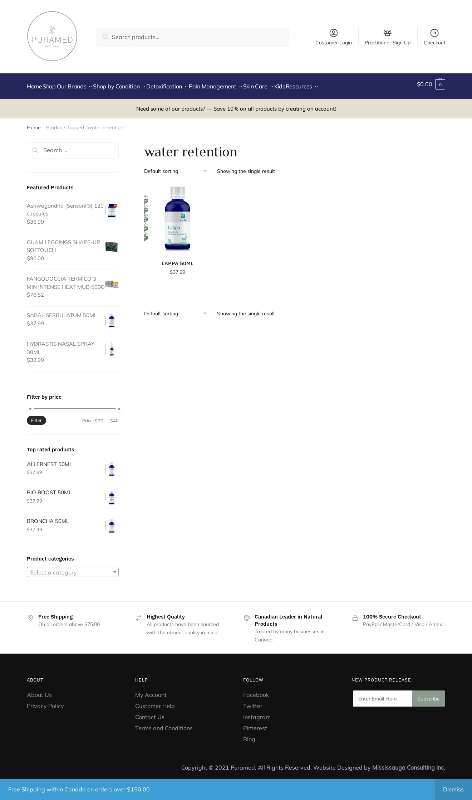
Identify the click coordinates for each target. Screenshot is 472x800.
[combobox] (73, 568)
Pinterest (256, 723)
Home (34, 123)
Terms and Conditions (164, 723)
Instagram (257, 712)
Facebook (256, 690)
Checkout (435, 37)
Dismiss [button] (453, 789)
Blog (249, 734)
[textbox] (72, 568)
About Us (39, 690)
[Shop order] (178, 167)
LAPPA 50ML (177, 259)
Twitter (252, 701)
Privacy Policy (45, 701)
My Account (151, 690)
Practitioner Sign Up (387, 42)
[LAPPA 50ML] (177, 214)
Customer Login (333, 37)
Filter (36, 416)
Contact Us (149, 712)
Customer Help (155, 701)
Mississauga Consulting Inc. (408, 763)
